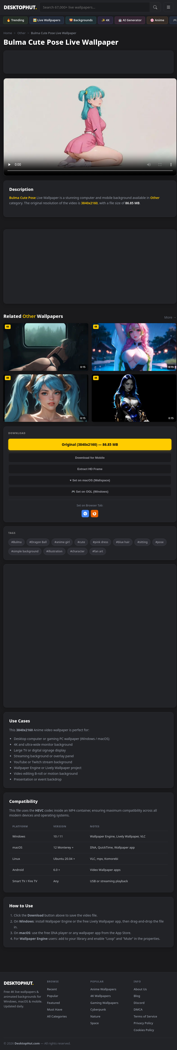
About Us (140, 989)
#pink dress (100, 542)
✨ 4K (105, 20)
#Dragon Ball (38, 542)
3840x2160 (89, 203)
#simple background (24, 551)
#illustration (54, 551)
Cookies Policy (144, 1030)
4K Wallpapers (100, 996)
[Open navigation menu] (168, 7)
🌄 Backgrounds (81, 20)
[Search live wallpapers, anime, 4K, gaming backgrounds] (95, 7)
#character (77, 551)
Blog (137, 996)
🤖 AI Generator (130, 20)
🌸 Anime (157, 20)
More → (170, 317)
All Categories (57, 1016)
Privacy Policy (143, 1023)
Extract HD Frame (89, 469)
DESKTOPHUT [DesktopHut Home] (20, 7)
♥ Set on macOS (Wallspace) (90, 480)
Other (21, 33)
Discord (139, 1003)
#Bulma (16, 542)
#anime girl (62, 542)
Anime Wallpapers (103, 989)
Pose (32, 197)
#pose (159, 542)
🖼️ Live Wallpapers (46, 20)
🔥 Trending (15, 20)
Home (7, 33)
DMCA (138, 1009)
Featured (53, 1003)
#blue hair (123, 542)
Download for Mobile (90, 457)
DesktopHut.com (27, 1043)
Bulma (14, 197)
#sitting (142, 542)
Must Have (54, 1009)
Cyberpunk (98, 1009)
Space (94, 1023)
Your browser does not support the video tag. (90, 127)
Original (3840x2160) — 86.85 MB (90, 444)
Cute (23, 197)
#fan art (97, 551)
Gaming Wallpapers (104, 1003)
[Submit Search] (155, 7)
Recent (52, 989)
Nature (95, 1016)
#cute (81, 542)
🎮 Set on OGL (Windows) (89, 491)
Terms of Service (145, 1016)
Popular (52, 996)
